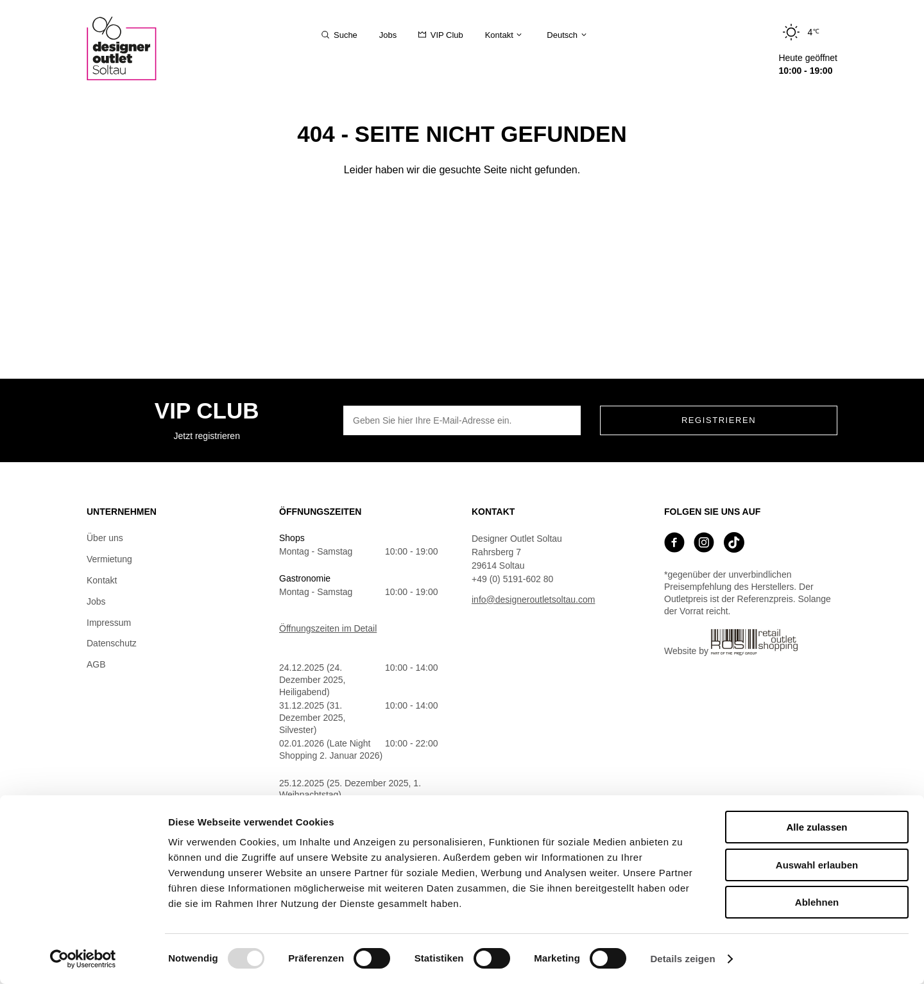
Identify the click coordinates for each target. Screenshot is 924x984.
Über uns (105, 538)
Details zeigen (682, 958)
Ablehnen (817, 902)
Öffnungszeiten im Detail (328, 628)
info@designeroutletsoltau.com (533, 599)
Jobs (96, 601)
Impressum (109, 622)
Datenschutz (112, 643)
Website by (731, 642)
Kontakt (102, 580)
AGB (96, 664)
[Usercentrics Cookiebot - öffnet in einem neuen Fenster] (83, 959)
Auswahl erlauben (817, 864)
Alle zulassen (816, 827)
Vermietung (109, 559)
